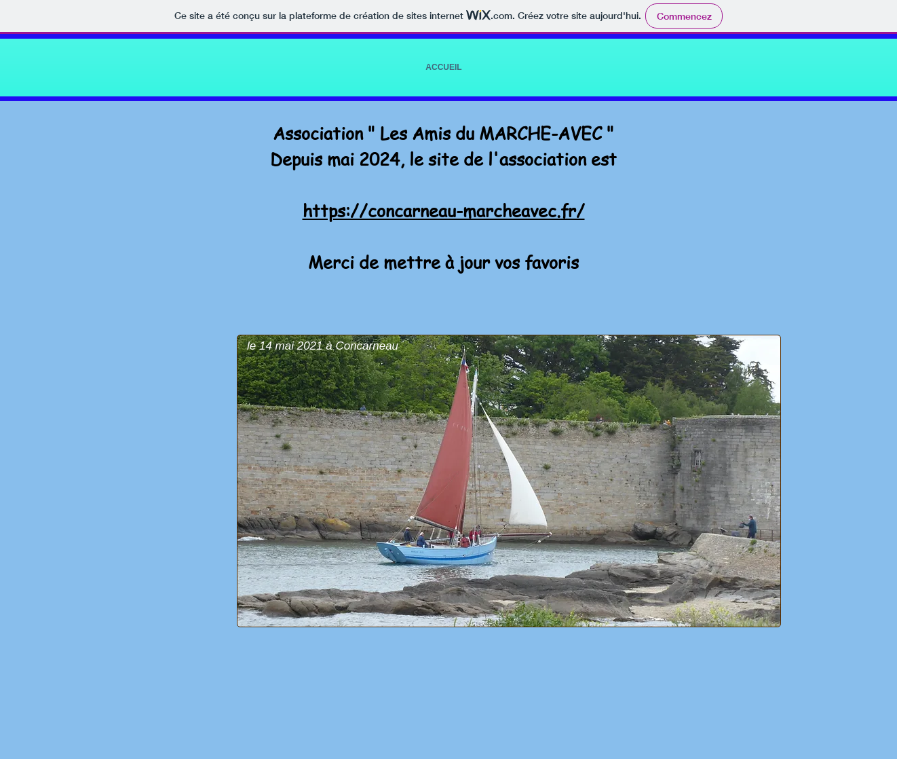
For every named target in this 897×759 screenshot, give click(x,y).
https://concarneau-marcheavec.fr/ (444, 211)
